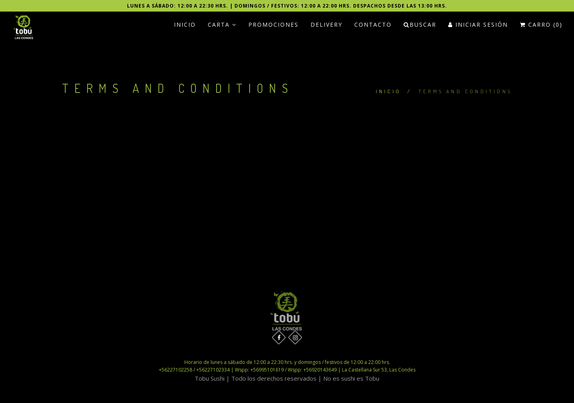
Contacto (373, 24)
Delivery (326, 24)
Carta (222, 24)
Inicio (185, 24)
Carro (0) (541, 24)
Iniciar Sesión (478, 24)
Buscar (420, 24)
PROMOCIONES (273, 24)
